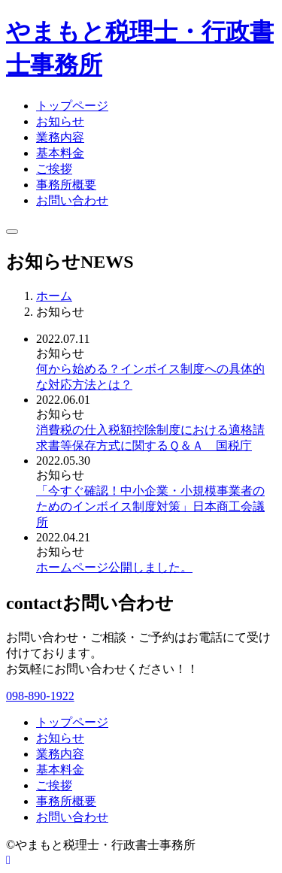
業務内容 (60, 137)
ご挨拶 (54, 168)
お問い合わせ (72, 200)
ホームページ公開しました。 (114, 567)
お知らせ (60, 121)
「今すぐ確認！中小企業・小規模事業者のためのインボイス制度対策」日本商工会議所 (150, 506)
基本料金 (60, 153)
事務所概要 (66, 184)
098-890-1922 (40, 696)
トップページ (72, 105)
